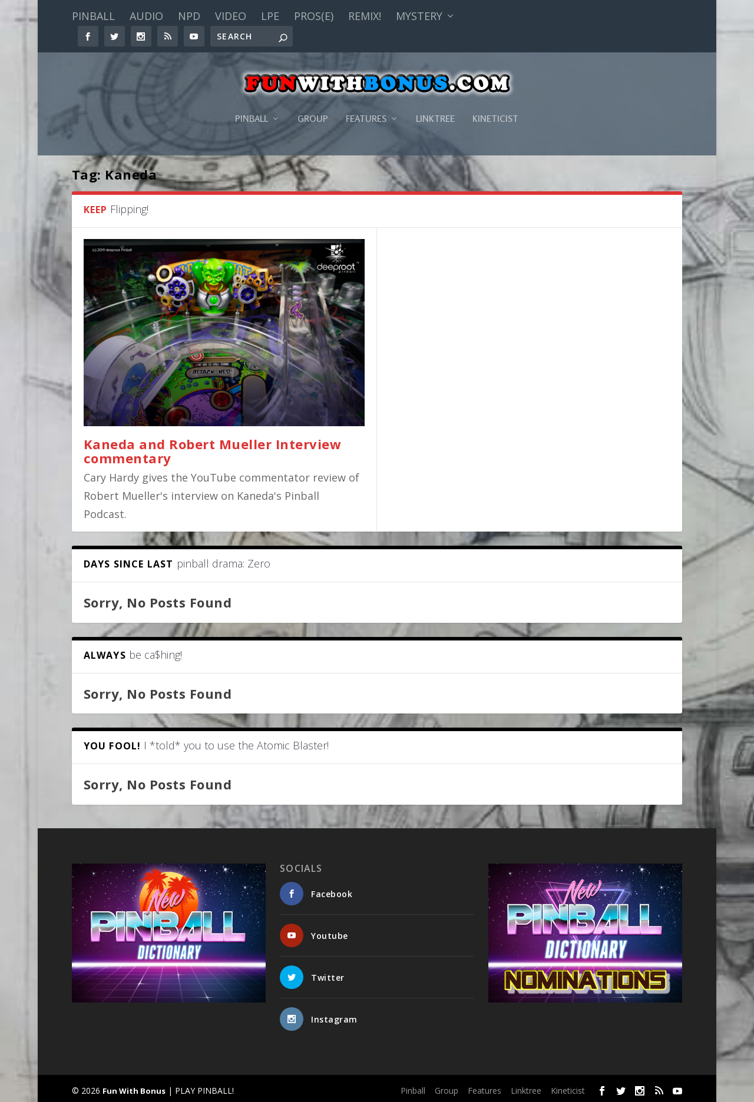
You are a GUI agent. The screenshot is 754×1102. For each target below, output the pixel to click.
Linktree (435, 104)
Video (230, 16)
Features (366, 104)
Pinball (93, 16)
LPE (270, 16)
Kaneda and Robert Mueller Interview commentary (213, 448)
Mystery (419, 16)
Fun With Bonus (134, 1088)
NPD (189, 16)
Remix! (364, 16)
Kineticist (495, 104)
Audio (146, 16)
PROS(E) (313, 16)
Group (312, 104)
